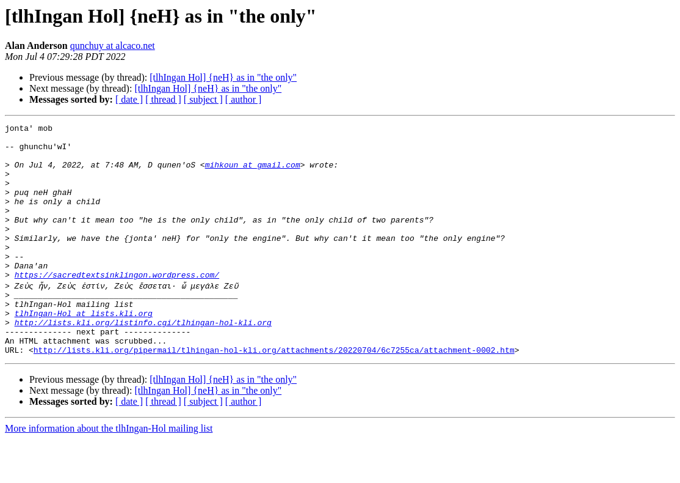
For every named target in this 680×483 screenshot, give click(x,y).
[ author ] (243, 99)
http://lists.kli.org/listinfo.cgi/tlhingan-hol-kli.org (143, 360)
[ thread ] (163, 99)
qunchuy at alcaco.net (112, 45)
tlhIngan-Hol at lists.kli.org (84, 349)
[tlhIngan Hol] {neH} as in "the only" (223, 77)
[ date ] (129, 99)
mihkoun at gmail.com (252, 173)
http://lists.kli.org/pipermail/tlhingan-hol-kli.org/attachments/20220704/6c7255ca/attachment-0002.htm (274, 393)
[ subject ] (203, 99)
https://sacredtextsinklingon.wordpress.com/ (117, 305)
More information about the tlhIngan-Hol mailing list (108, 472)
